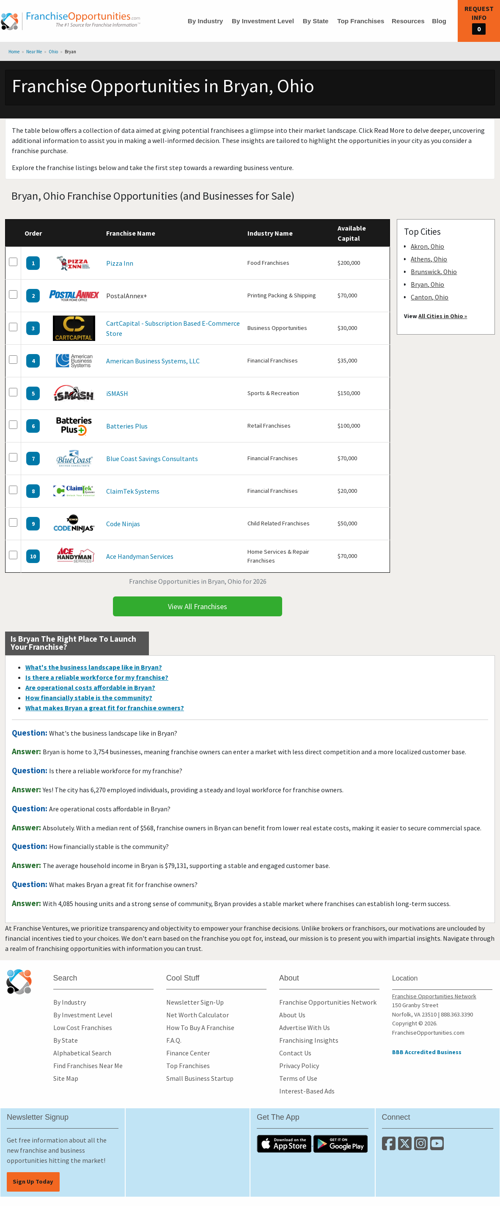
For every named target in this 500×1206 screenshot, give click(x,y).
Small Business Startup (200, 1078)
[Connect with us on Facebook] (390, 1147)
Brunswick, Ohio (434, 272)
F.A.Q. (173, 1040)
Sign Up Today (33, 1181)
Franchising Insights (308, 1040)
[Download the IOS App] (285, 1143)
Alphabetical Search (82, 1053)
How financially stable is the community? (88, 697)
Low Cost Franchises (82, 1027)
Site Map (65, 1078)
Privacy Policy (299, 1065)
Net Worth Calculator (197, 1015)
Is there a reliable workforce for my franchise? (96, 677)
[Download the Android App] (340, 1143)
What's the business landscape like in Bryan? (93, 667)
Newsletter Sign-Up (195, 1002)
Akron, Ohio (427, 246)
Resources (408, 21)
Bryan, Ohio (427, 284)
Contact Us (295, 1053)
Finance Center (188, 1053)
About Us (292, 1015)
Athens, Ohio (429, 259)
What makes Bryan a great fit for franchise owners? (104, 707)
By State (316, 21)
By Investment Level (263, 21)
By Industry (205, 21)
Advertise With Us (304, 1027)
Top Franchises (360, 21)
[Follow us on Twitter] (406, 1147)
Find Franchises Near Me (88, 1065)
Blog (439, 21)
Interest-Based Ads (307, 1091)
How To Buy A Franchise (200, 1027)
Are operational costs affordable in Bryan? (90, 687)
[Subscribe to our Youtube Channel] (437, 1147)
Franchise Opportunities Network (327, 1002)
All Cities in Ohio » (442, 316)
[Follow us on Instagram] (422, 1147)
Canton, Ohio (429, 297)
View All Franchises (197, 606)
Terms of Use (298, 1078)
